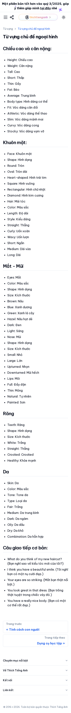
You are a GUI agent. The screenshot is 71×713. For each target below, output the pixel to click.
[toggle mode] (63, 17)
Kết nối (35, 680)
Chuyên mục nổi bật (35, 660)
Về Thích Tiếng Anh (35, 670)
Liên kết (35, 690)
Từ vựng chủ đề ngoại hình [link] (34, 28)
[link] (12, 17)
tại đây (45, 8)
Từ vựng (8, 28)
